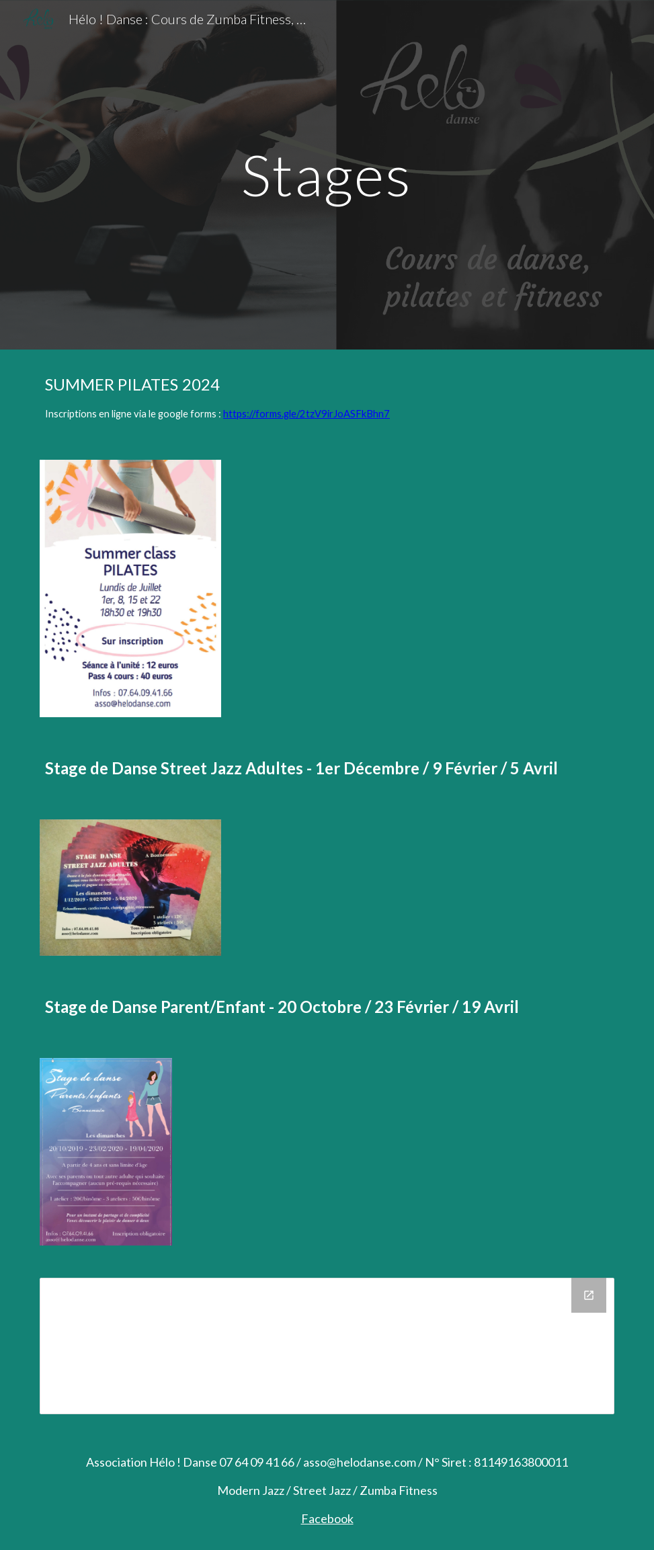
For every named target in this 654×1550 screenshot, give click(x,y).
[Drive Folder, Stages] (327, 1346)
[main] (327, 174)
